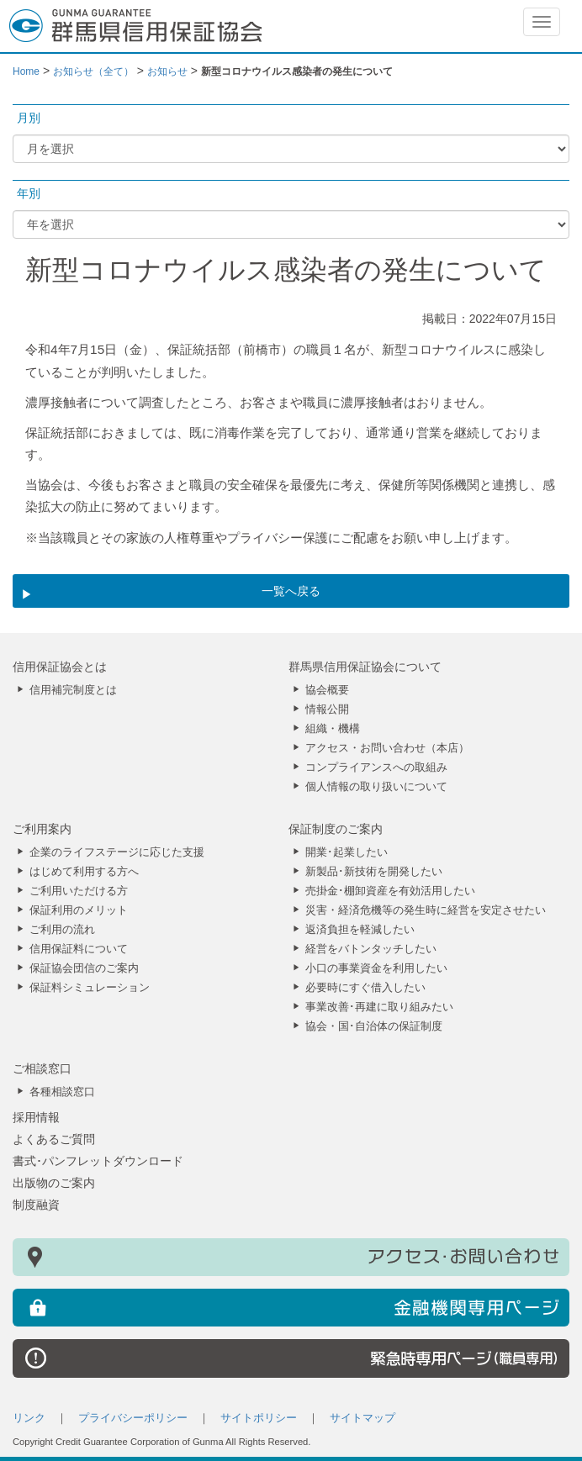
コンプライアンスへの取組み (376, 767)
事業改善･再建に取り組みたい (379, 1007)
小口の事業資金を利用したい (376, 968)
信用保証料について (78, 949)
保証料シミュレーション (89, 988)
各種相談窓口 (62, 1092)
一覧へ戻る (291, 591)
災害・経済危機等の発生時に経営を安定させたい (425, 910)
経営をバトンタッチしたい (370, 949)
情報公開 (327, 709)
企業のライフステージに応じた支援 (116, 852)
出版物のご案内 (54, 1182)
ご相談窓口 (42, 1068)
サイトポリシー (258, 1418)
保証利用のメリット (78, 910)
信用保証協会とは (60, 666)
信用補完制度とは (73, 690)
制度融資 (36, 1204)
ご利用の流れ (62, 930)
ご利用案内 (42, 829)
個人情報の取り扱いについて (376, 787)
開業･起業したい (346, 852)
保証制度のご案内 (335, 829)
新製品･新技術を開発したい (373, 872)
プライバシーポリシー (133, 1418)
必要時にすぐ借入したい (365, 988)
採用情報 (36, 1117)
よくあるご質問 (54, 1139)
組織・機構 (332, 729)
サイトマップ (362, 1418)
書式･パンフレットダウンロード (98, 1161)
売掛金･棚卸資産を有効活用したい (390, 891)
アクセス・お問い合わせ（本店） (387, 748)
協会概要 (327, 690)
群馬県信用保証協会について (365, 666)
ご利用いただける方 (78, 891)
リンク (29, 1418)
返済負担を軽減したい (360, 930)
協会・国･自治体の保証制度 (373, 1026)
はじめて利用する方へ (84, 872)
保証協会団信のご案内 (84, 968)
